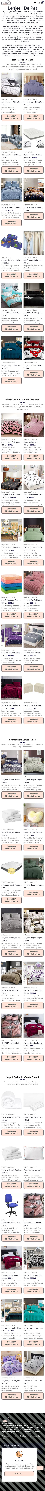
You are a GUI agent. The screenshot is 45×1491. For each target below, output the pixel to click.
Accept (19, 1474)
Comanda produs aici (11, 117)
